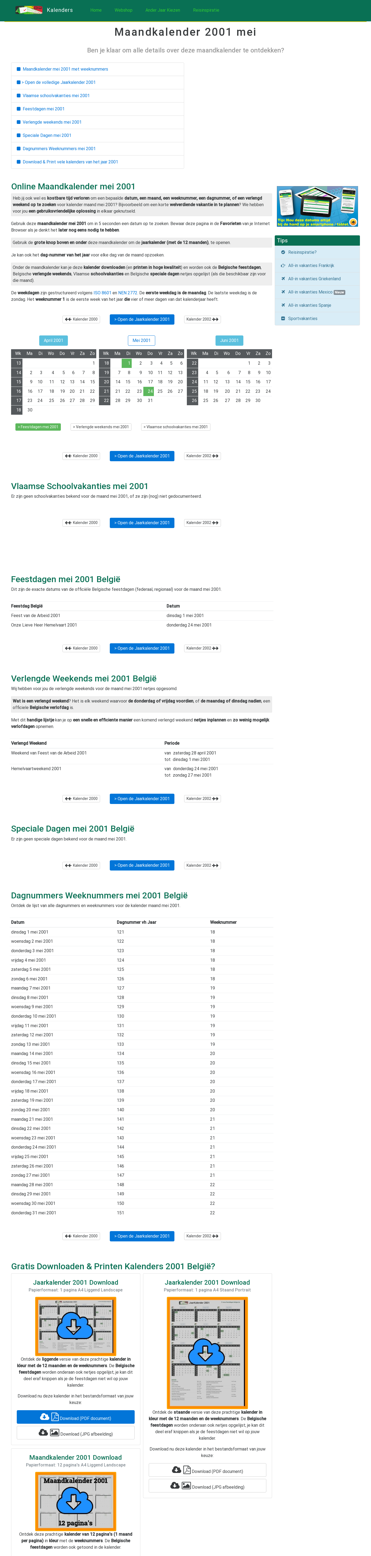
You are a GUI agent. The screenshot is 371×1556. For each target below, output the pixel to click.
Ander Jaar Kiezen (162, 10)
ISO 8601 (102, 292)
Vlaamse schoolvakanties (53, 95)
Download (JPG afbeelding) (76, 1432)
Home (96, 10)
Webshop (123, 10)
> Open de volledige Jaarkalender (56, 82)
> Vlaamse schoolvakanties (176, 427)
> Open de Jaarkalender (142, 319)
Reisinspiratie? (298, 252)
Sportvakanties (298, 318)
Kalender (81, 319)
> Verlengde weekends (101, 427)
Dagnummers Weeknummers (56, 148)
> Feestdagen (38, 427)
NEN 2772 (127, 292)
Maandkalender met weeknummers (62, 69)
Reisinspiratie (206, 10)
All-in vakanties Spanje (305, 305)
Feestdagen (41, 108)
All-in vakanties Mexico (312, 292)
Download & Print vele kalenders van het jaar (67, 161)
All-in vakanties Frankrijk (307, 265)
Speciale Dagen (44, 135)
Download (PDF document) (75, 1417)
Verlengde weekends (49, 122)
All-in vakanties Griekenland (310, 278)
